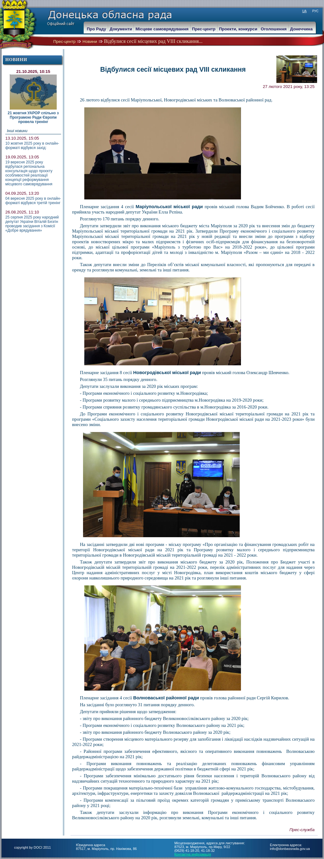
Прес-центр (64, 41)
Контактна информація (192, 854)
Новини (89, 41)
